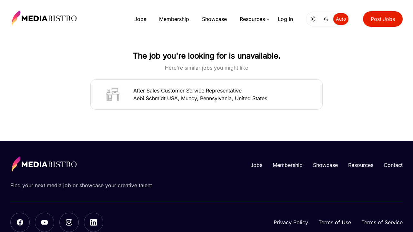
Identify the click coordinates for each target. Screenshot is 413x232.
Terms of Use (334, 222)
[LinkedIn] (93, 222)
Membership (174, 19)
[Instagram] (69, 222)
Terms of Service (382, 222)
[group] (327, 19)
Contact (393, 165)
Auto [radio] (341, 19)
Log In (285, 19)
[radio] (313, 19)
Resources (255, 19)
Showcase (214, 19)
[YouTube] (44, 222)
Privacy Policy (291, 222)
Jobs (140, 19)
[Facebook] (20, 222)
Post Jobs (383, 19)
